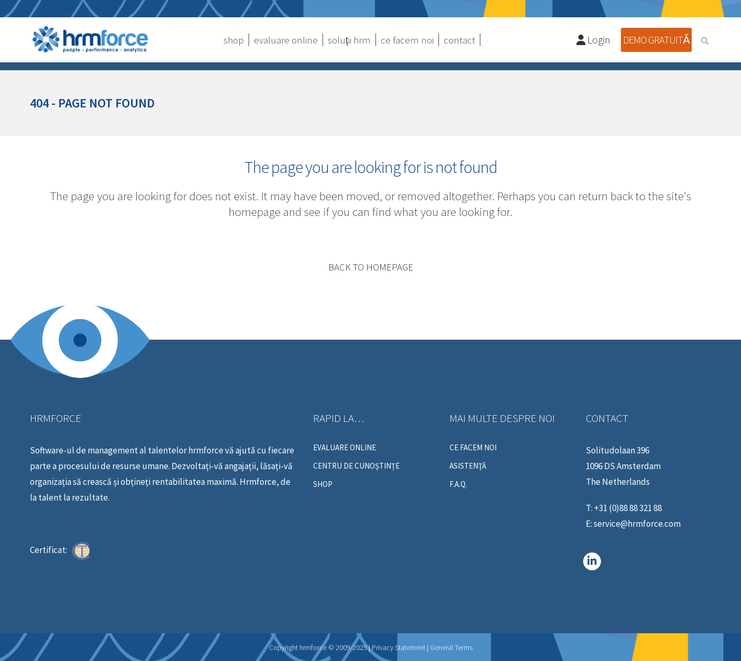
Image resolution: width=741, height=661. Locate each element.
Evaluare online (344, 447)
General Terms (451, 647)
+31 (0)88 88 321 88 (628, 508)
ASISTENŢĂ (467, 466)
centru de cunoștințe (356, 466)
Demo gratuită (656, 39)
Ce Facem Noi (473, 447)
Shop (322, 484)
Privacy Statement (398, 647)
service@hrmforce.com (637, 523)
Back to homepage (370, 267)
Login (593, 39)
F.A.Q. (458, 484)
